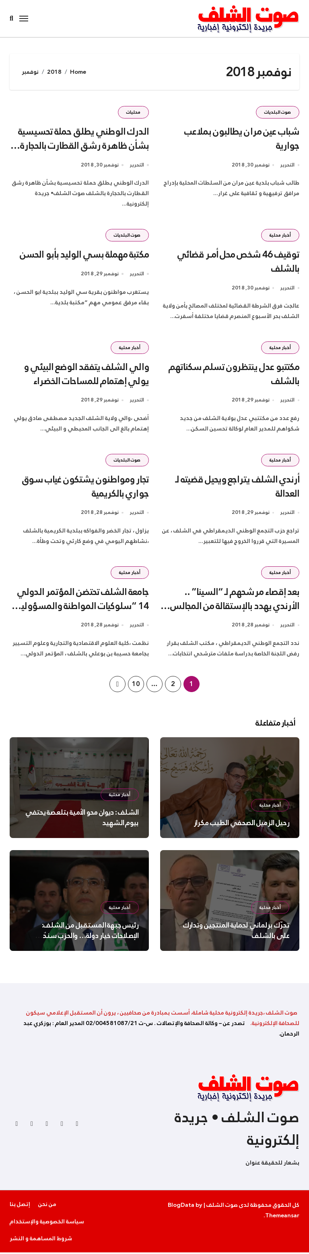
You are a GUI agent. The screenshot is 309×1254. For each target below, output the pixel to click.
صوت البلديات (277, 112)
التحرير (287, 165)
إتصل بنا (20, 1206)
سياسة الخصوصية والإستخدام (47, 1223)
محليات (133, 112)
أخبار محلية (280, 235)
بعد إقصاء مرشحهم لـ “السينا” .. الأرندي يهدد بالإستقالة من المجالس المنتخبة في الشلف (234, 607)
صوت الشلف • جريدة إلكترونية (237, 1130)
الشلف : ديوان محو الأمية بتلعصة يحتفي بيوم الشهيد (82, 819)
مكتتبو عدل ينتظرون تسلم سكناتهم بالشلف (233, 375)
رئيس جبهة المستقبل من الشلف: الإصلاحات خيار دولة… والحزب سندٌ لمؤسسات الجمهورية (90, 938)
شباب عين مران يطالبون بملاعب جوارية (241, 138)
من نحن (47, 1206)
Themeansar (282, 1217)
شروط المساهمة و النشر (41, 1240)
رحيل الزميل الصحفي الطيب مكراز (241, 824)
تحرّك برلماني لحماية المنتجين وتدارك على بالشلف (236, 932)
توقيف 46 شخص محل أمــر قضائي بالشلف (237, 262)
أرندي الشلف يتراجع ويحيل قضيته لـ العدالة (237, 487)
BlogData (181, 1207)
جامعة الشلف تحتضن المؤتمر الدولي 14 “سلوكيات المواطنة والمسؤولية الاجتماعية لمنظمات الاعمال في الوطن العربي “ (82, 614)
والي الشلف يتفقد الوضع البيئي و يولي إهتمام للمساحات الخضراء (86, 375)
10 (136, 685)
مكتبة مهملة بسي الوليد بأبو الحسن (84, 255)
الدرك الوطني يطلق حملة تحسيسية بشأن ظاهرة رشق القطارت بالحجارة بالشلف (83, 145)
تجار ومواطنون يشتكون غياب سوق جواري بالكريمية (85, 487)
